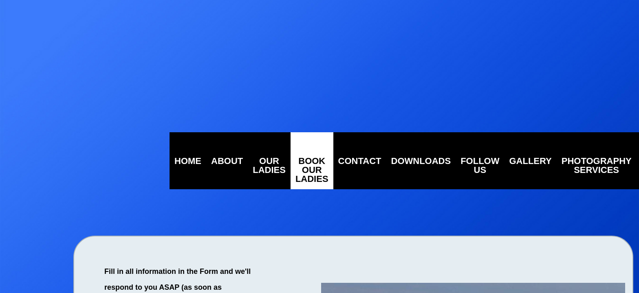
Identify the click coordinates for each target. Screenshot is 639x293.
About (227, 161)
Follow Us (480, 165)
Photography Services (597, 165)
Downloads (421, 161)
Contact (359, 161)
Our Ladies (269, 165)
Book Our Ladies (311, 170)
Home (187, 161)
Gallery (530, 161)
